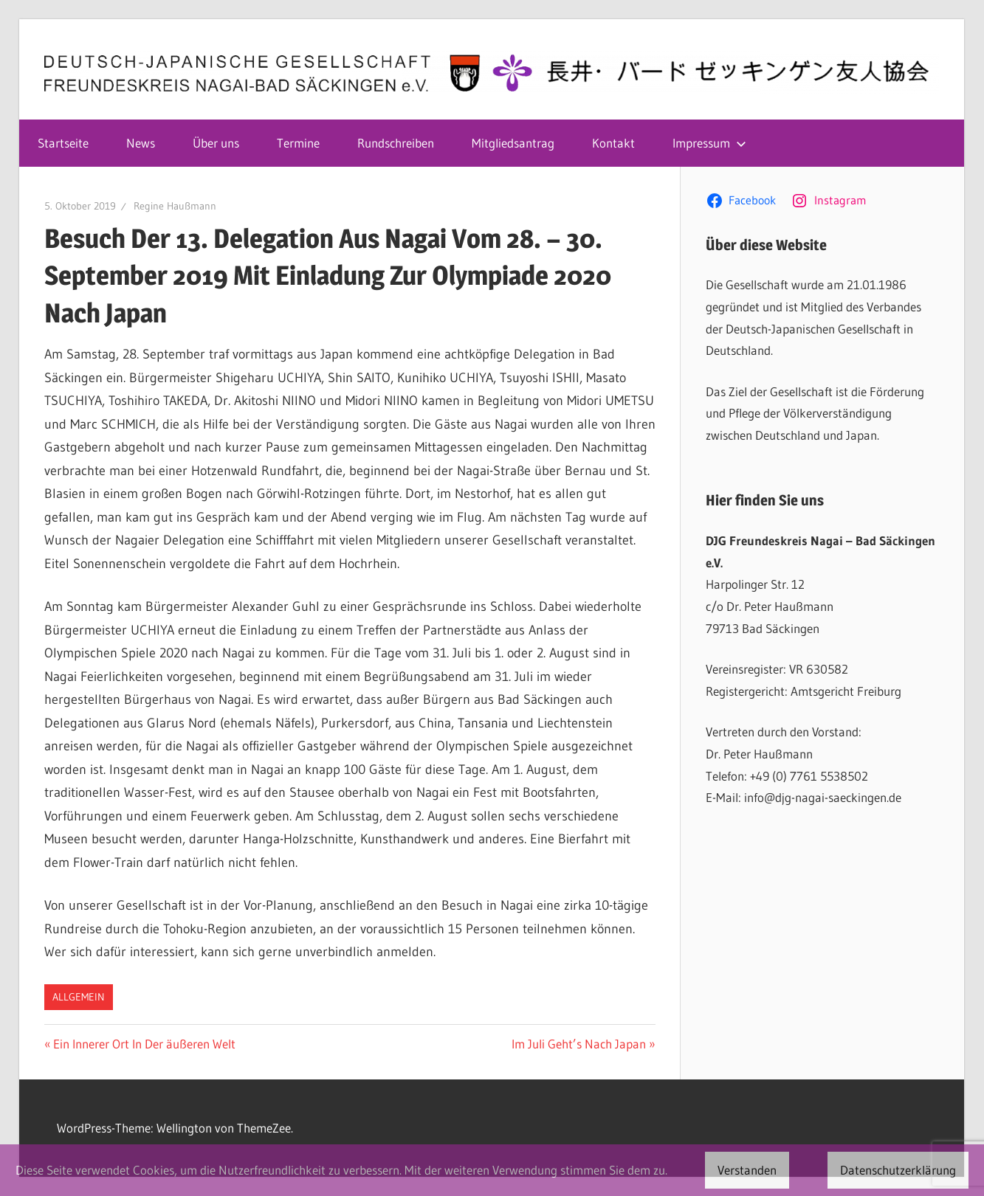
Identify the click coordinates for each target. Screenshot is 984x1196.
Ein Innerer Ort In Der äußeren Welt (143, 1043)
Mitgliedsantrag (513, 143)
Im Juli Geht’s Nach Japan (579, 1043)
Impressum (709, 143)
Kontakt (613, 143)
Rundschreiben (395, 143)
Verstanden (747, 1170)
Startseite (63, 143)
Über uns (216, 143)
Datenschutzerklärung (898, 1170)
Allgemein (78, 996)
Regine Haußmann (175, 205)
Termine (298, 143)
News (140, 143)
